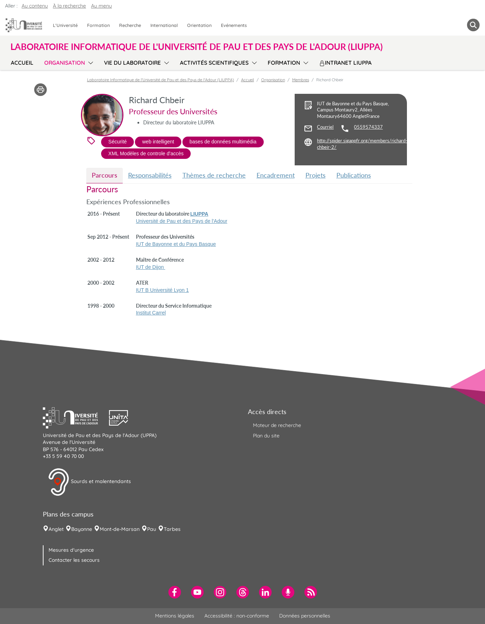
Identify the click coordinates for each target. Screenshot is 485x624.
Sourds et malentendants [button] (89, 482)
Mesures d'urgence (71, 550)
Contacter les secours (74, 560)
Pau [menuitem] (151, 529)
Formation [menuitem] (98, 25)
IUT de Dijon (150, 267)
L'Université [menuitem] (65, 25)
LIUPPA (199, 214)
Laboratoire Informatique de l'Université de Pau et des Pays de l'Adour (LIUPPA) (160, 79)
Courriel (325, 127)
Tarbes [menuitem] (172, 529)
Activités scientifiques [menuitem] (214, 62)
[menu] (89, 61)
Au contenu (35, 6)
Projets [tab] (315, 175)
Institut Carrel (151, 313)
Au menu (101, 6)
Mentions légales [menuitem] (174, 615)
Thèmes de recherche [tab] (214, 175)
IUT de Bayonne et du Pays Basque (176, 244)
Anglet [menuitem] (56, 529)
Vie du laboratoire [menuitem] (132, 62)
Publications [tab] (353, 175)
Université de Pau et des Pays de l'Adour (181, 221)
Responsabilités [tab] (150, 175)
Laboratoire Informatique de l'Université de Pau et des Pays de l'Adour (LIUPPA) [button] (196, 47)
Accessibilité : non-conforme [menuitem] (236, 615)
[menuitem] (174, 592)
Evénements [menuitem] (234, 25)
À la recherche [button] (69, 6)
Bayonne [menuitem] (81, 529)
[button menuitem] (473, 25)
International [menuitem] (164, 25)
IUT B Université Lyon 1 (162, 290)
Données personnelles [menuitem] (304, 615)
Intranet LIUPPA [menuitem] (345, 62)
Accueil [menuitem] (22, 62)
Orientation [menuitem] (199, 25)
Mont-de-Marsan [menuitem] (120, 529)
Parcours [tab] (104, 175)
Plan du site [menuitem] (266, 435)
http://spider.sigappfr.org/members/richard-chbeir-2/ (362, 144)
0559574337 (368, 127)
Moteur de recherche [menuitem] (277, 425)
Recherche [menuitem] (130, 25)
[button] (76, 417)
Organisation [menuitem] (64, 62)
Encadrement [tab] (276, 175)
